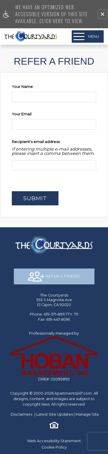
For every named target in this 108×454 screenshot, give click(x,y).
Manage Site (87, 414)
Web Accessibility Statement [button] (54, 441)
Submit (35, 198)
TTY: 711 (54, 314)
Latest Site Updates (54, 414)
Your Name (22, 87)
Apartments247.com (73, 393)
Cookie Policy (54, 447)
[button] (102, 14)
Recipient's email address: (36, 142)
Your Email (21, 114)
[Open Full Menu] (88, 36)
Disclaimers (21, 414)
